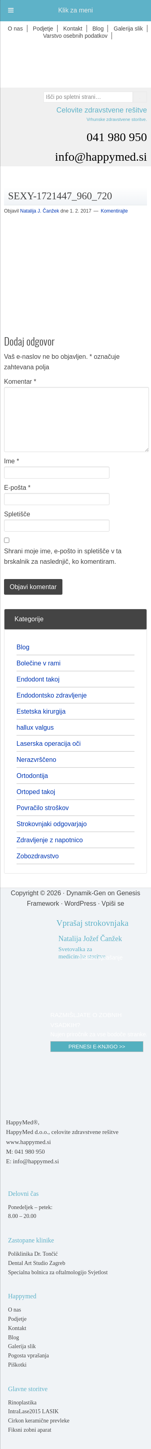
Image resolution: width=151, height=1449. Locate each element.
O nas (14, 1310)
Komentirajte (114, 211)
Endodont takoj (38, 679)
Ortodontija (32, 775)
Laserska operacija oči (49, 743)
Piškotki (17, 1365)
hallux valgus (35, 727)
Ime (11, 461)
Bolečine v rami (38, 663)
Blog (23, 647)
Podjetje (17, 1319)
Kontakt (17, 1328)
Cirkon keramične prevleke (38, 1421)
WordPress (80, 903)
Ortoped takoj (36, 791)
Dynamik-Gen (86, 893)
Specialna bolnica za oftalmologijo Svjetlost (58, 1272)
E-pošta (17, 487)
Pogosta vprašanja (28, 1356)
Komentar (20, 381)
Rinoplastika (22, 1403)
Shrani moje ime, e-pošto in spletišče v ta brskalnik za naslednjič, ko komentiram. (63, 556)
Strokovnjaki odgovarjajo (52, 824)
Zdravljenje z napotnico (50, 840)
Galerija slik (22, 1346)
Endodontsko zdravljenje (52, 695)
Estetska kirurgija (41, 711)
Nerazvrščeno (36, 759)
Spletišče (17, 514)
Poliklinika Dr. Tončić (33, 1254)
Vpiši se (112, 903)
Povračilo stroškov (43, 807)
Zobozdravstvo (38, 856)
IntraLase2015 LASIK (33, 1411)
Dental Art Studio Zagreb (36, 1263)
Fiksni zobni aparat (29, 1430)
